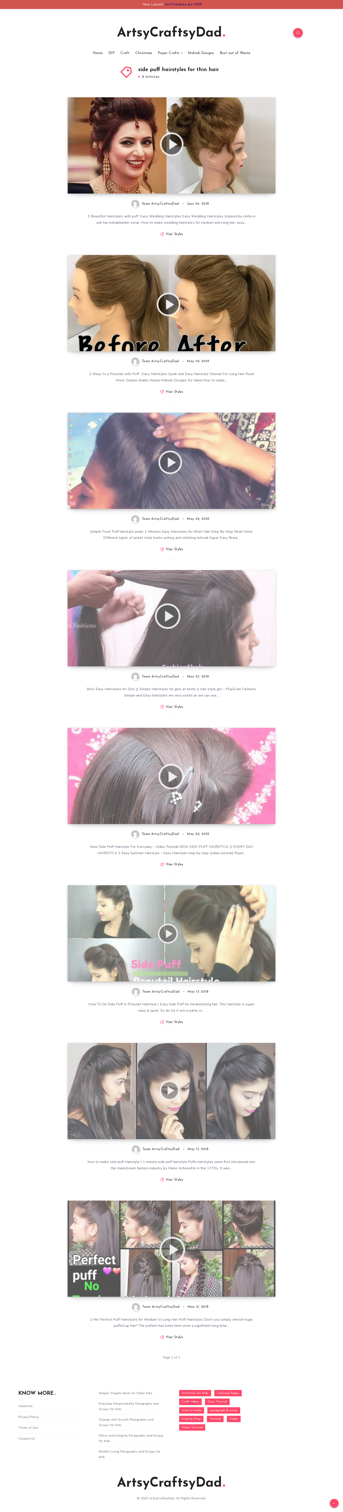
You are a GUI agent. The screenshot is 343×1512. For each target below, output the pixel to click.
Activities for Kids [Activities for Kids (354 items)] (195, 1393)
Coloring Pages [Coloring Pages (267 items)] (228, 1393)
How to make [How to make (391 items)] (191, 1410)
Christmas (143, 53)
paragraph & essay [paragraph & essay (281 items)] (224, 1410)
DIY (111, 53)
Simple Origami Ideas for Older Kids (125, 1393)
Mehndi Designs (201, 53)
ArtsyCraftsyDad (171, 33)
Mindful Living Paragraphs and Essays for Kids (130, 1454)
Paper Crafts (169, 53)
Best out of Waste (235, 53)
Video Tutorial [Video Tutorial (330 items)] (192, 1427)
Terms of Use (28, 1428)
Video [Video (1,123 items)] (233, 1419)
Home (98, 53)
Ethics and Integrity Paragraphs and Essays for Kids (131, 1438)
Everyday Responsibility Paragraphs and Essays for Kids (129, 1406)
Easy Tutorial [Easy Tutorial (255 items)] (217, 1401)
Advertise (25, 1406)
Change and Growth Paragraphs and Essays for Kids (126, 1422)
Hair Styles (174, 234)
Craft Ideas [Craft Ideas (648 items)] (190, 1401)
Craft (125, 53)
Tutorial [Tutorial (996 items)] (215, 1419)
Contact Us (26, 1439)
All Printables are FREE (183, 4)
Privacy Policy (28, 1417)
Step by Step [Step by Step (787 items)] (191, 1419)
